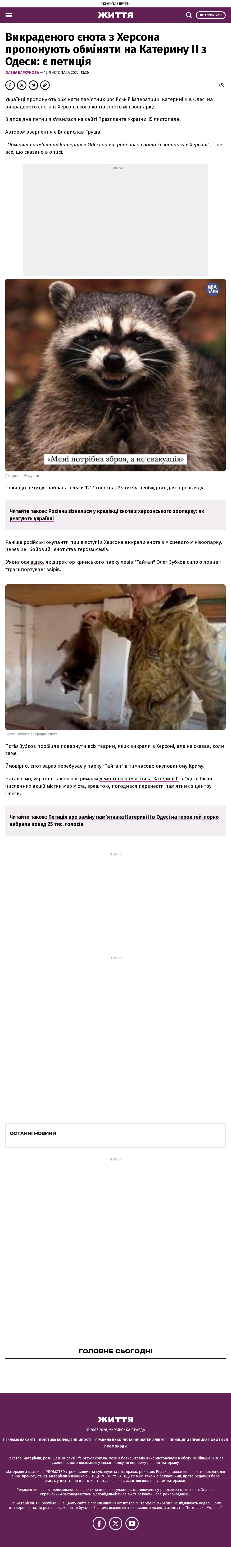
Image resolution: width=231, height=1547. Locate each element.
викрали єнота (142, 542)
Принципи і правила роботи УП (199, 1440)
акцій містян (47, 786)
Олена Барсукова (22, 72)
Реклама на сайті (19, 1440)
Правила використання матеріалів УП (130, 1440)
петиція (42, 119)
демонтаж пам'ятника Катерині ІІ (139, 779)
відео (36, 562)
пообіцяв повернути (61, 746)
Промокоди (115, 1446)
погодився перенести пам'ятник (151, 786)
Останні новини (33, 1133)
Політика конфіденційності (65, 1440)
